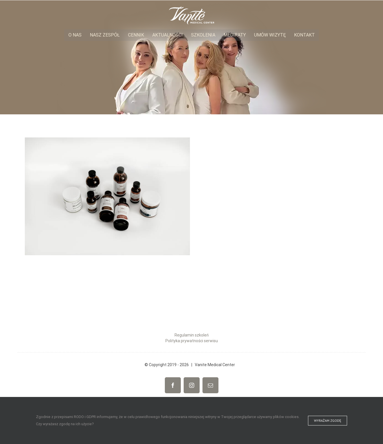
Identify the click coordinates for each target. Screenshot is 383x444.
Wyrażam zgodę (327, 420)
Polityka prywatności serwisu (191, 340)
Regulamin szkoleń (192, 335)
